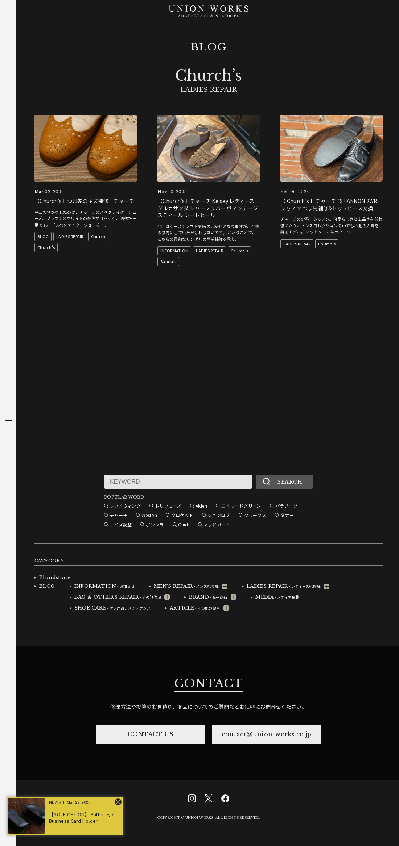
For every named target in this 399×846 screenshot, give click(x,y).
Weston (149, 515)
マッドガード (216, 524)
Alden (201, 506)
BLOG (208, 47)
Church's (99, 236)
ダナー (287, 515)
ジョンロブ (218, 515)
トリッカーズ (168, 506)
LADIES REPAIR (69, 236)
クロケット (182, 515)
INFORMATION (174, 250)
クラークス (255, 515)
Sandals (168, 261)
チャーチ (118, 515)
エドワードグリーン (241, 506)
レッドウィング (125, 506)
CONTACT (208, 683)
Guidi (183, 524)
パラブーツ (286, 506)
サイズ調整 (121, 524)
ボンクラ (155, 524)
